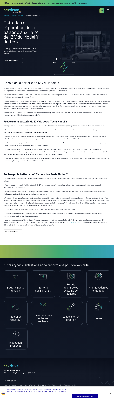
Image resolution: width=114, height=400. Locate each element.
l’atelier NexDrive (74, 222)
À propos (7, 385)
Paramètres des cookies (85, 393)
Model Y (20, 15)
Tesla (14, 15)
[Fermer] (111, 395)
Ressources (42, 385)
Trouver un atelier (13, 60)
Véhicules (7, 15)
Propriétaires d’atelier (55, 385)
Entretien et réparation (19, 385)
